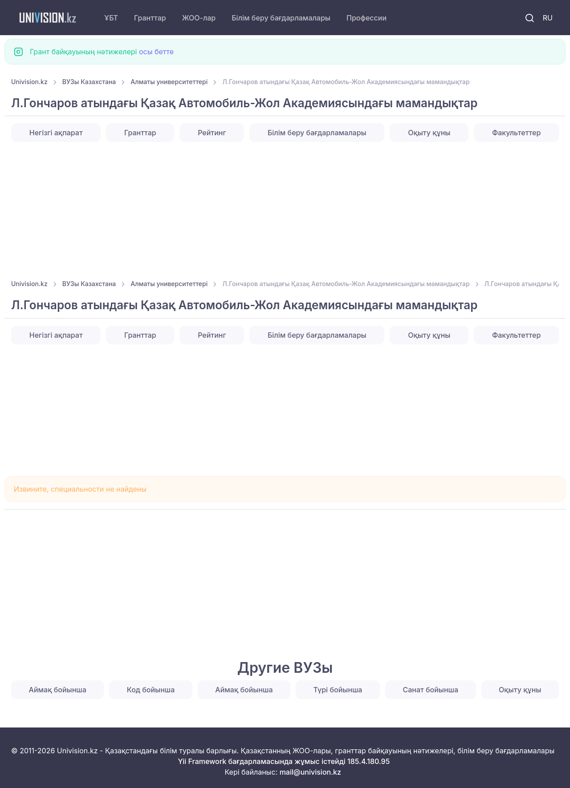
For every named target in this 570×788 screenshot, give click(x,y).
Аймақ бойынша (57, 689)
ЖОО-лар (199, 17)
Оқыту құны (429, 132)
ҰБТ (111, 17)
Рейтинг (212, 132)
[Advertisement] (278, 207)
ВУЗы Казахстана (89, 81)
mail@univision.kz (310, 772)
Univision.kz (29, 81)
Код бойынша (151, 689)
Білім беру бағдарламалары (281, 17)
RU (548, 17)
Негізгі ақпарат (56, 132)
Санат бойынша (431, 689)
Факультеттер (516, 132)
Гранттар (150, 17)
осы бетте (156, 51)
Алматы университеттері (169, 81)
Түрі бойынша (338, 689)
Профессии (366, 17)
